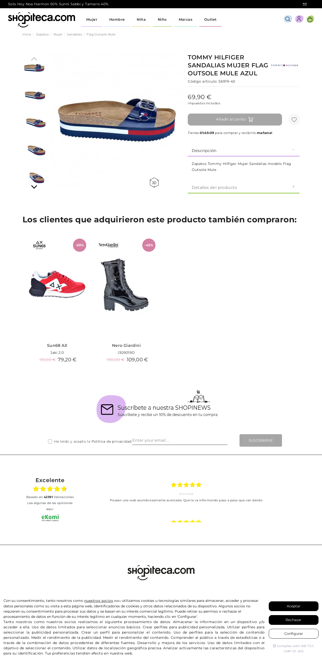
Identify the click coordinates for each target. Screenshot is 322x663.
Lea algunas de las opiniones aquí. (49, 506)
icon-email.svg (305, 4)
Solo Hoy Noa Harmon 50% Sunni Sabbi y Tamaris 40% (58, 4)
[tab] (244, 150)
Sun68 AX (57, 345)
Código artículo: (202, 81)
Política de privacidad (112, 441)
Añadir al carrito (235, 120)
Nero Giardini (126, 345)
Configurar (293, 633)
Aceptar (293, 606)
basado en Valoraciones (50, 497)
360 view (154, 182)
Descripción (244, 150)
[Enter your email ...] (180, 440)
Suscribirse (261, 440)
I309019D (126, 352)
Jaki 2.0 (57, 352)
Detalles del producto (244, 187)
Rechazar (294, 620)
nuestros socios (98, 600)
